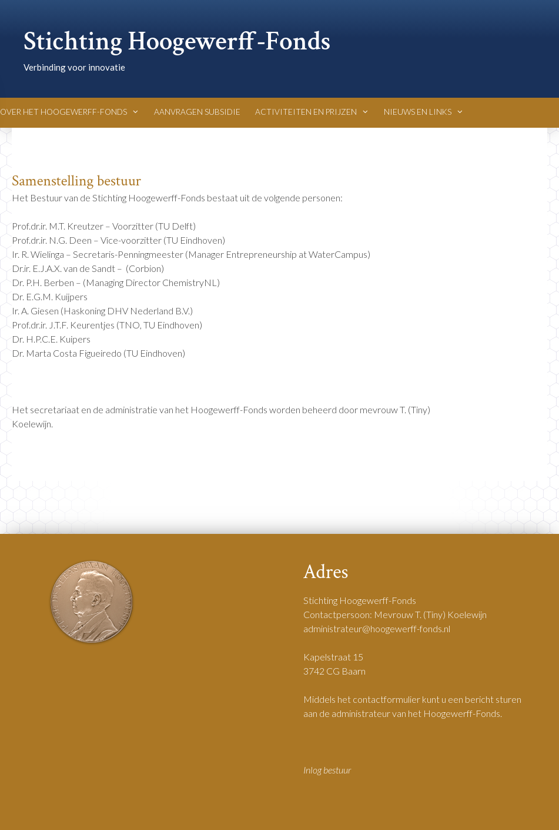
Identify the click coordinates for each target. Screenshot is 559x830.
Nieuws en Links (424, 112)
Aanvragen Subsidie (197, 112)
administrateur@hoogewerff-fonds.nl (376, 628)
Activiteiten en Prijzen (312, 112)
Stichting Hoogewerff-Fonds (177, 41)
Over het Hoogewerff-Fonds (69, 112)
